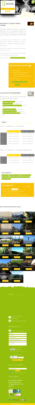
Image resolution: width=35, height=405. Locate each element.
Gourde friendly (5, 175)
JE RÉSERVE (15, 189)
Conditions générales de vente (16, 384)
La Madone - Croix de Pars (9, 101)
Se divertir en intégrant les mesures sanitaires (20, 177)
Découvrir (5, 221)
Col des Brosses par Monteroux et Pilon (12, 105)
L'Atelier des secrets (6, 179)
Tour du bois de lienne (8, 103)
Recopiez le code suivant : (17, 355)
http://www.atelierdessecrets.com (17, 57)
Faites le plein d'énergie (14, 175)
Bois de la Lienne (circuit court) (10, 111)
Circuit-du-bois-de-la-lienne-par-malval (11, 113)
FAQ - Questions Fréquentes (15, 380)
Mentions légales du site (14, 382)
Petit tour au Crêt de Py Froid (9, 109)
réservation (17, 84)
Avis (10, 386)
